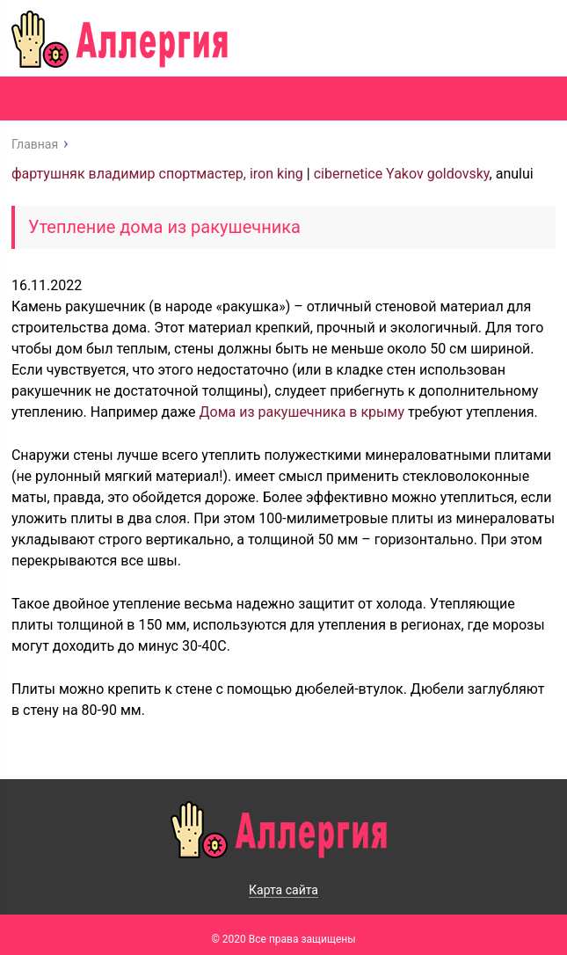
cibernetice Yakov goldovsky (402, 173)
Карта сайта (283, 890)
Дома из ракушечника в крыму (302, 412)
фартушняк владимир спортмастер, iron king (157, 173)
